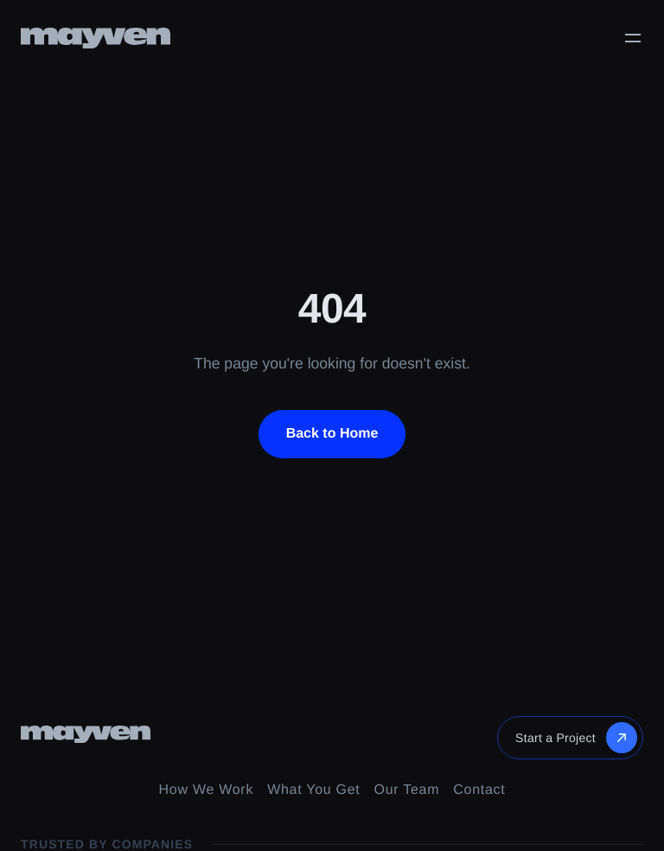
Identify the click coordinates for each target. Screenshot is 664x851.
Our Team (407, 790)
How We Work (206, 790)
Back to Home (332, 433)
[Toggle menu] (632, 38)
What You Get (313, 790)
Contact (479, 790)
